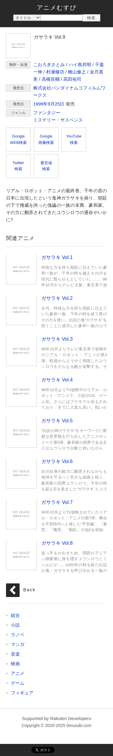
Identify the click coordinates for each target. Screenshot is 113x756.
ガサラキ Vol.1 (21, 269)
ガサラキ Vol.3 (21, 350)
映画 (15, 663)
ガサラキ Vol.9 (18, 45)
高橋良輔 (51, 79)
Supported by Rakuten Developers (56, 718)
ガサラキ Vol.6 (21, 473)
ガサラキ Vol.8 (21, 554)
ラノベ (17, 634)
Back (29, 589)
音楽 (15, 654)
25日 (59, 103)
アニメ (17, 673)
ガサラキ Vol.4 (21, 391)
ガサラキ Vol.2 (21, 309)
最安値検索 (46, 166)
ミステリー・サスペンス (58, 119)
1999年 (40, 103)
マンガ (17, 644)
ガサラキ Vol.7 (21, 513)
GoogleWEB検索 (18, 139)
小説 (15, 625)
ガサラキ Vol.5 (21, 432)
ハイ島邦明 (80, 64)
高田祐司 (72, 79)
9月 (51, 103)
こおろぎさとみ (49, 64)
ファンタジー (46, 112)
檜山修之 (77, 71)
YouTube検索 (73, 139)
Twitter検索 (18, 166)
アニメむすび (57, 8)
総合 (15, 615)
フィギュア (22, 692)
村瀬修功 (55, 71)
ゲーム (17, 683)
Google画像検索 (46, 139)
